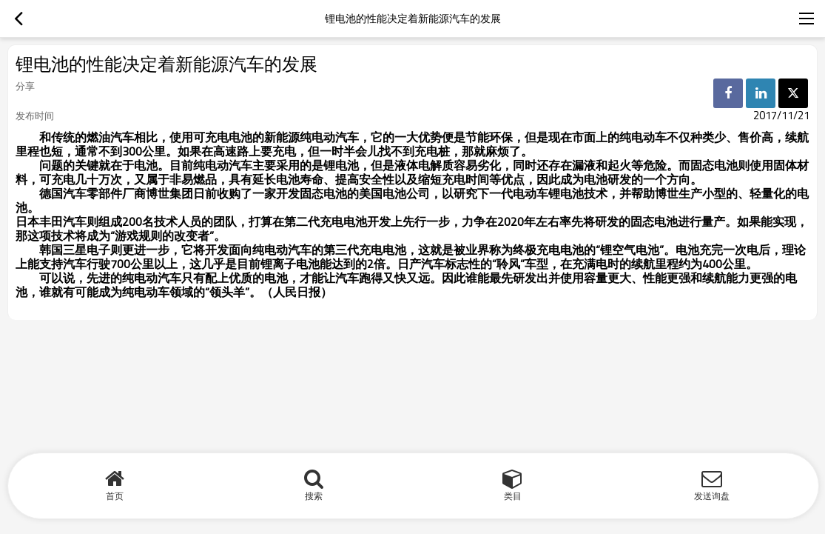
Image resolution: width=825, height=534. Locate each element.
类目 (513, 496)
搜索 (314, 496)
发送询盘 (712, 496)
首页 (115, 496)
